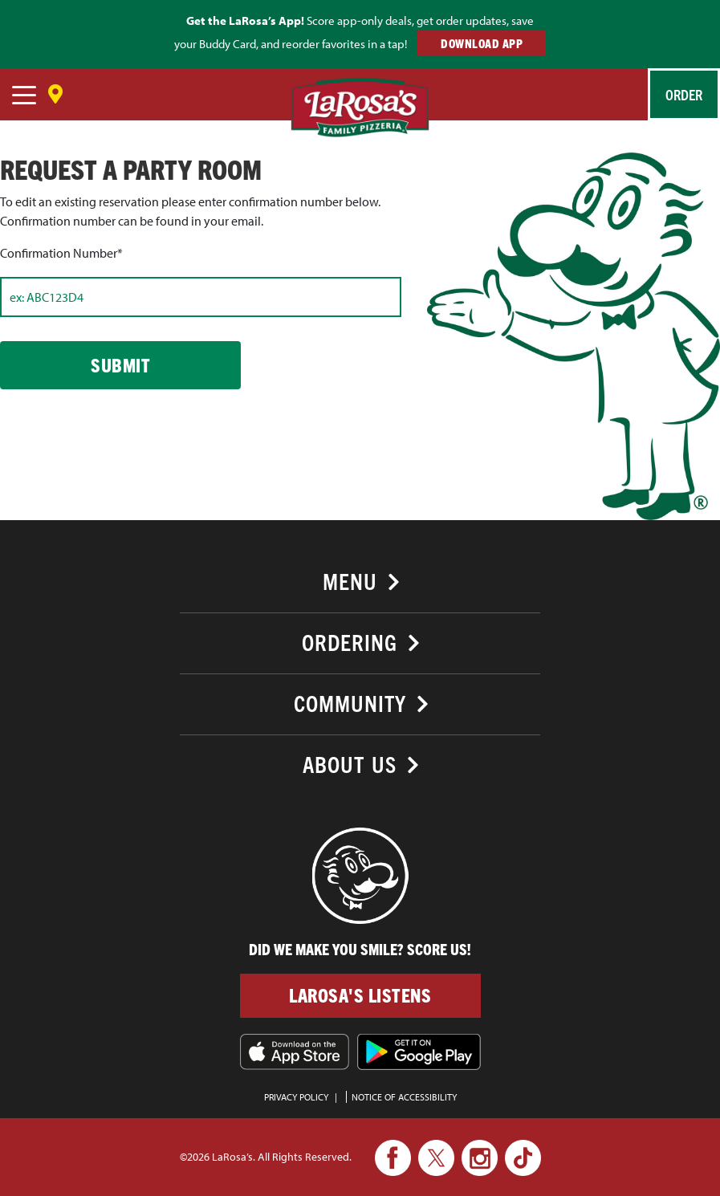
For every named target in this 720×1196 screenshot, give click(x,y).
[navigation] (24, 97)
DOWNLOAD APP (482, 43)
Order (683, 94)
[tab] (360, 579)
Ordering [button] (349, 642)
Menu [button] (350, 581)
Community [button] (350, 703)
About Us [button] (350, 764)
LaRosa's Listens (360, 995)
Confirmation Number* (61, 253)
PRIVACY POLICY (296, 1097)
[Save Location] (55, 88)
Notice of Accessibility (404, 1097)
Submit (120, 364)
